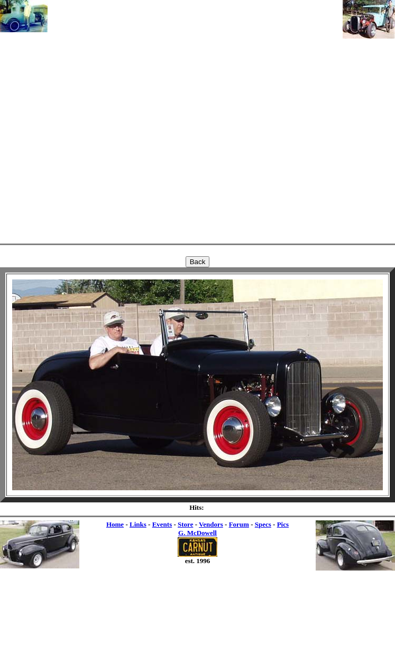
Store (185, 524)
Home (115, 524)
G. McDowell (197, 533)
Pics (283, 524)
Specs (263, 524)
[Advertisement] (195, 120)
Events (162, 524)
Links (138, 524)
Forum (239, 524)
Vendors (211, 524)
